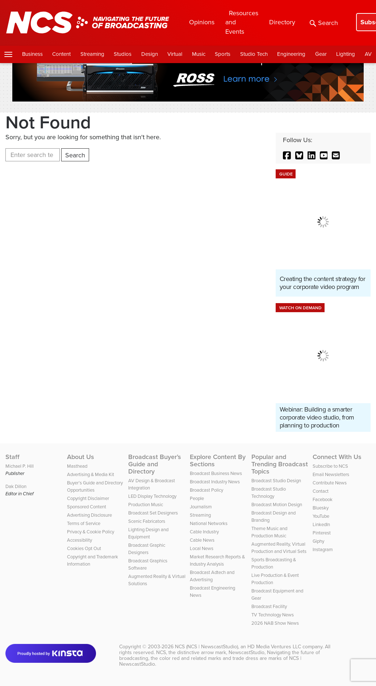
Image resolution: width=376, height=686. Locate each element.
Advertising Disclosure (89, 515)
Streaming (92, 54)
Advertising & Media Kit (90, 474)
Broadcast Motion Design (276, 504)
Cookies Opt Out (84, 548)
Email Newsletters (331, 474)
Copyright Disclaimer (88, 498)
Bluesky (321, 507)
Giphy (318, 541)
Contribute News (330, 482)
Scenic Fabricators (146, 521)
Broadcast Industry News (215, 481)
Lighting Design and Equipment (148, 533)
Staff (12, 456)
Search (324, 23)
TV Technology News (272, 614)
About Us (80, 456)
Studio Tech (254, 54)
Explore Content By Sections (218, 460)
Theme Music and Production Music (269, 532)
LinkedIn (321, 524)
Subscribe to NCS (330, 466)
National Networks (208, 523)
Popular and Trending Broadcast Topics (279, 464)
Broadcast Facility (269, 606)
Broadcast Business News (216, 473)
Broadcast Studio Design (276, 480)
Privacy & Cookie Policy (90, 531)
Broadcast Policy (206, 490)
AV (368, 54)
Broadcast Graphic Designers (146, 549)
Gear (321, 54)
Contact (321, 491)
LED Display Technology (152, 496)
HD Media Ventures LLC (274, 646)
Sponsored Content (86, 506)
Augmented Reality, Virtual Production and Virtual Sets (278, 548)
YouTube (321, 516)
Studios (122, 54)
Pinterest (322, 532)
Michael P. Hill (19, 466)
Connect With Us (337, 456)
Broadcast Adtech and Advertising (212, 576)
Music (198, 54)
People (197, 498)
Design (149, 54)
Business (32, 54)
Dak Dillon (15, 486)
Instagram (323, 549)
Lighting (345, 54)
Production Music (145, 504)
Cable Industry (204, 531)
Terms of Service (83, 523)
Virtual (174, 54)
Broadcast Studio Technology (268, 492)
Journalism (201, 506)
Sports (222, 54)
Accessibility (79, 540)
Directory (282, 22)
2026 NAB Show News (275, 623)
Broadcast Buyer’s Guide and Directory (154, 464)
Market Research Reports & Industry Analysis (217, 560)
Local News (201, 548)
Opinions (201, 22)
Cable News (202, 540)
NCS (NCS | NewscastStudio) (206, 646)
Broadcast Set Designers (153, 512)
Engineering (291, 54)
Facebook (323, 499)
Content (61, 54)
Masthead (77, 466)
